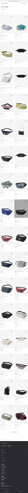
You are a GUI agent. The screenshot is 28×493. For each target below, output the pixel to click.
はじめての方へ (3, 465)
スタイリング (3, 470)
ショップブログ (3, 472)
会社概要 (3, 479)
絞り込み (7, 491)
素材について (3, 473)
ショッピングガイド (4, 467)
